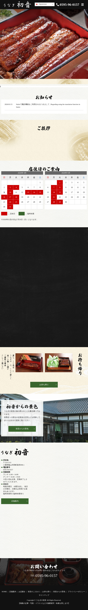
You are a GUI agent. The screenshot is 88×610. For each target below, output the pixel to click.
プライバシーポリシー (76, 592)
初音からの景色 (22, 429)
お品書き (22, 592)
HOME (4, 592)
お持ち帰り (44, 385)
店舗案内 (15, 501)
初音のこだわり (34, 592)
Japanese (41, 4)
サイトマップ (44, 595)
